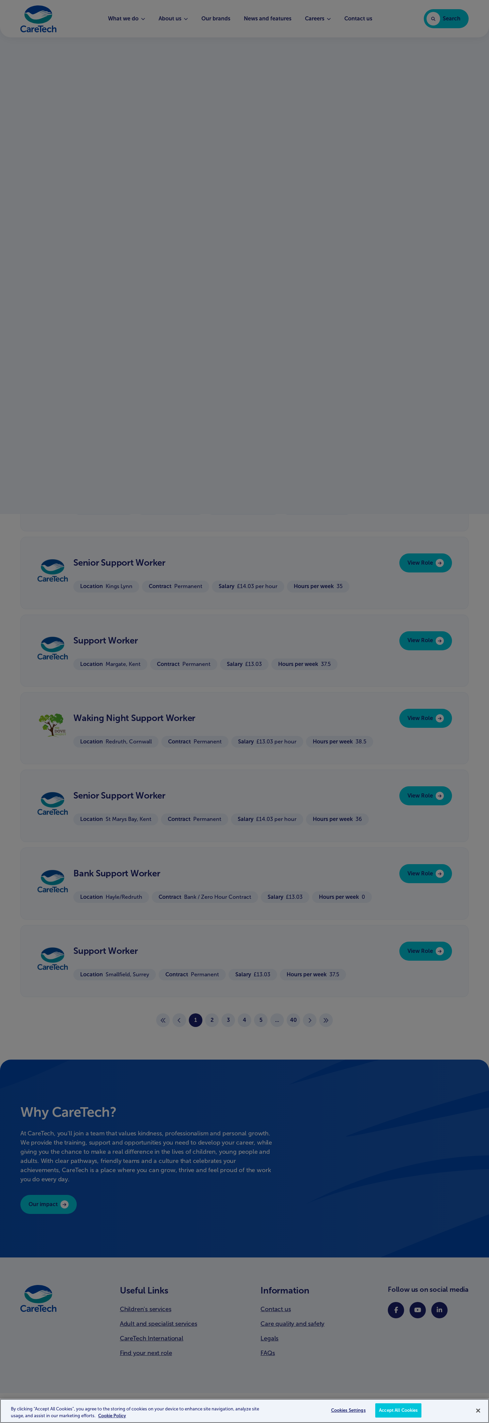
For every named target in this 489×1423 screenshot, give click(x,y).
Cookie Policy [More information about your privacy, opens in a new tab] (112, 1419)
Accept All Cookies (398, 1414)
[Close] (478, 1414)
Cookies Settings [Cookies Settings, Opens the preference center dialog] (348, 1414)
